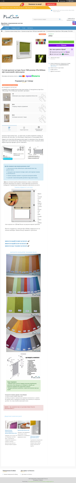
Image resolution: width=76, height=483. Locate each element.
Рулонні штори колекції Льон (12, 31)
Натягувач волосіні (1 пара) (19, 117)
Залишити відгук (71, 20)
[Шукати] (59, 19)
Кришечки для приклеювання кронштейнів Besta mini (11, 432)
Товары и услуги (15, 28)
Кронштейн (20, 430)
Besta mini (26, 430)
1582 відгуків (62, 1)
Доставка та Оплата (27, 474)
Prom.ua (46, 478)
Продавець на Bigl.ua (38, 480)
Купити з (61, 45)
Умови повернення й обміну (11, 474)
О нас (23, 28)
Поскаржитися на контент (34, 481)
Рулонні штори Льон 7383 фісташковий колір (33, 31)
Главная (7, 28)
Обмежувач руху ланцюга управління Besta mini (24, 96)
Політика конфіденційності (47, 481)
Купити (61, 42)
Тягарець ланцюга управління (20, 106)
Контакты (30, 28)
